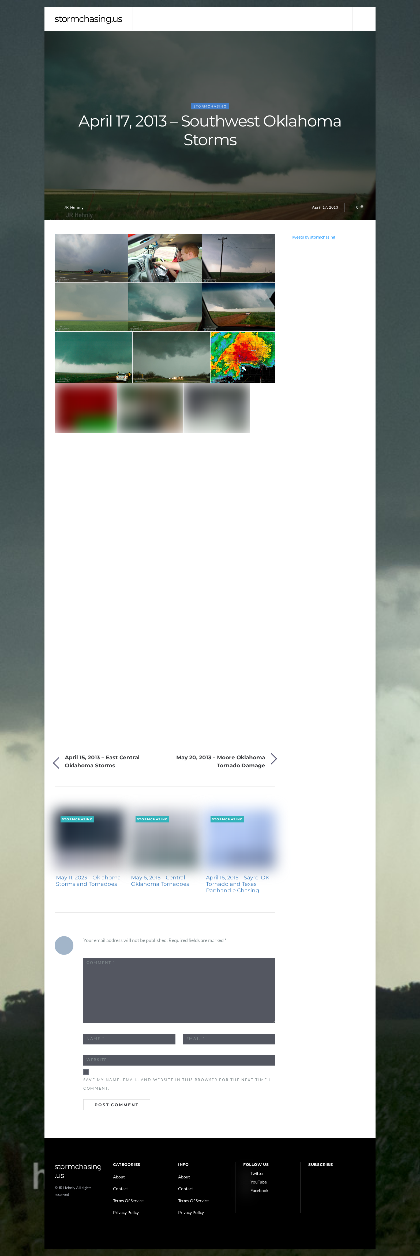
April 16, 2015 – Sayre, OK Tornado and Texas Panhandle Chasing (237, 884)
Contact (120, 1188)
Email (195, 1038)
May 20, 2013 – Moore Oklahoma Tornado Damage (220, 761)
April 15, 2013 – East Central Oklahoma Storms (102, 761)
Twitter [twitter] (253, 1173)
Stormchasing (210, 106)
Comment (101, 962)
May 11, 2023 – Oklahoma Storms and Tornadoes (88, 880)
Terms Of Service (128, 1200)
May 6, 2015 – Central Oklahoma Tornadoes (160, 880)
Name (95, 1038)
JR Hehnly (74, 207)
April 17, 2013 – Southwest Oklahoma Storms (209, 130)
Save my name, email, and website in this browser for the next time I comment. (177, 1084)
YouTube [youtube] (255, 1181)
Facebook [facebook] (255, 1190)
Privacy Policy (126, 1212)
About (119, 1176)
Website (97, 1060)
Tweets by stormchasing (313, 236)
